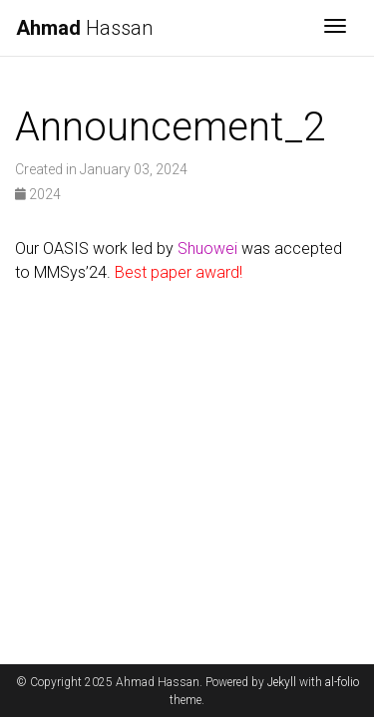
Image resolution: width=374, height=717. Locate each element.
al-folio (342, 682)
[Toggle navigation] (335, 28)
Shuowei (207, 248)
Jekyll (281, 682)
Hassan (84, 28)
